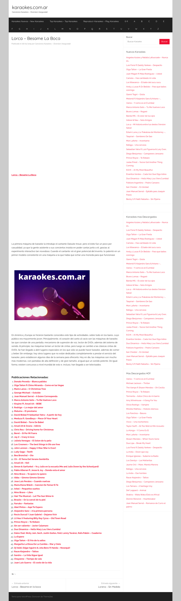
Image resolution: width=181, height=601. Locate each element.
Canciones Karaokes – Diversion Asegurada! (53, 44)
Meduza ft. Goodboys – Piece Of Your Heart (36, 418)
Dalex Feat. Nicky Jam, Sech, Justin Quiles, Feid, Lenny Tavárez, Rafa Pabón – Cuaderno (58, 533)
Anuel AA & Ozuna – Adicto (27, 426)
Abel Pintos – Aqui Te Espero (28, 507)
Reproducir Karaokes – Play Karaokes (101, 21)
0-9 (126, 21)
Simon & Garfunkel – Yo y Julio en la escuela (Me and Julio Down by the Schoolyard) (56, 466)
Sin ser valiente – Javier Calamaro (31, 525)
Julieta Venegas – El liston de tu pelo (32, 440)
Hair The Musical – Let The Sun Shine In (34, 496)
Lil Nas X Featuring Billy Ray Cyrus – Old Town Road (40, 518)
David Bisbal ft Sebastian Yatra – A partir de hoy (38, 415)
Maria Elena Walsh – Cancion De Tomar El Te (36, 485)
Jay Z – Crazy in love (24, 437)
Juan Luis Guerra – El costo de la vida (33, 562)
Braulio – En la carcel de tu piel (30, 500)
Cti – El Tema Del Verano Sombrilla (31, 459)
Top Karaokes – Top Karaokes (63, 21)
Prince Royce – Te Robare (27, 522)
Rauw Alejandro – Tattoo (26, 551)
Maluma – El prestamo (25, 411)
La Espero (19, 536)
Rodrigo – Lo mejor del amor (28, 407)
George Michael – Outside (27, 392)
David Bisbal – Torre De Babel (29, 422)
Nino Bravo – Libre (23, 492)
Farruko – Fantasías (23, 503)
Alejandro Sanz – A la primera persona (33, 511)
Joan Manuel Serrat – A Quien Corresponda (35, 396)
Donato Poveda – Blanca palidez (30, 381)
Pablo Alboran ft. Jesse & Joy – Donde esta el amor (39, 470)
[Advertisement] (66, 71)
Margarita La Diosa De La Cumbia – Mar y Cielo (37, 544)
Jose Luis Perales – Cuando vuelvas (32, 481)
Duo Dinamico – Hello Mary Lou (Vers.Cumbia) (37, 529)
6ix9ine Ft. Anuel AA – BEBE (28, 403)
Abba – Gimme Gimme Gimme (29, 477)
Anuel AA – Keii (21, 463)
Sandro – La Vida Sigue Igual (28, 555)
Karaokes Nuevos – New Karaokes (28, 21)
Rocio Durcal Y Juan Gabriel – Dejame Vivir (35, 514)
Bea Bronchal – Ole (24, 455)
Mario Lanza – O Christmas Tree (30, 389)
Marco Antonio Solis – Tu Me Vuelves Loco (35, 400)
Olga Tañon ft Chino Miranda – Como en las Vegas (39, 385)
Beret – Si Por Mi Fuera (25, 433)
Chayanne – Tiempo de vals (28, 559)
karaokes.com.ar (30, 7)
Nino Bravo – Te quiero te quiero (30, 474)
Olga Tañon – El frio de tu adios (29, 540)
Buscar (129, 37)
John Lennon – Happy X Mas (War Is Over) (35, 448)
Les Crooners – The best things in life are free (37, 444)
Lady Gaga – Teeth (23, 452)
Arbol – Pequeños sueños (27, 488)
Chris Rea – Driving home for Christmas (34, 429)
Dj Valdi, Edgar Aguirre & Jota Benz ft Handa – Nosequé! (42, 548)
